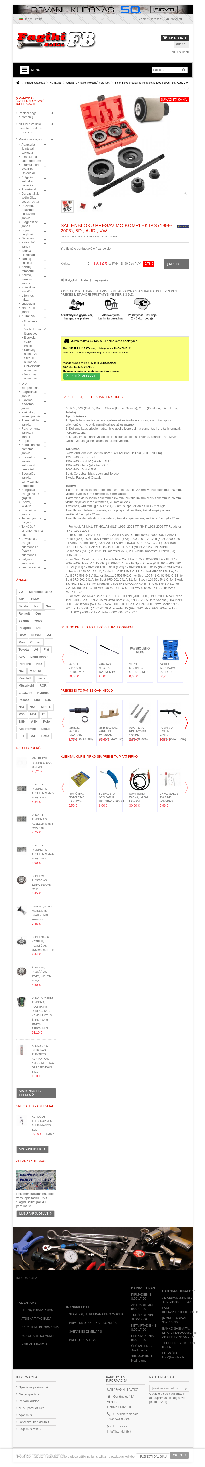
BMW (35, 599)
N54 (21, 707)
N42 (39, 664)
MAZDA (35, 671)
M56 (22, 714)
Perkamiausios (29, 1401)
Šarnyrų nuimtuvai (29, 352)
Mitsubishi (26, 685)
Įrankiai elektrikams (29, 252)
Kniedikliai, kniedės (29, 289)
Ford (37, 606)
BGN (22, 721)
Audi (22, 599)
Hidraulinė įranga (29, 244)
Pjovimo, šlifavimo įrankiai (28, 404)
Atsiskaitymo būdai (37, 1318)
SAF (33, 736)
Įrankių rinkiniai (27, 261)
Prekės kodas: (69, 236)
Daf (38, 628)
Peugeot (25, 628)
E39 (21, 736)
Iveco (41, 678)
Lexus (46, 728)
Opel (38, 613)
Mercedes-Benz (40, 592)
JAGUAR (25, 692)
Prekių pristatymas (37, 1310)
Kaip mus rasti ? (34, 1344)
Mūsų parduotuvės (32, 1408)
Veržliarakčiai (31, 567)
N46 (21, 671)
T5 (43, 714)
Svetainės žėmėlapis (85, 1331)
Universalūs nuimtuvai (29, 368)
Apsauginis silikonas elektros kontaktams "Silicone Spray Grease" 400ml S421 (43, 1058)
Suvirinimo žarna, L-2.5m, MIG (139, 797)
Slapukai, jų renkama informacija (96, 1314)
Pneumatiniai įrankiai (31, 422)
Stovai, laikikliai (27, 504)
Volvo (38, 620)
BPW (22, 635)
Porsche (25, 664)
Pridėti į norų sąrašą (94, 280)
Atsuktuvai (29, 189)
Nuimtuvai (28, 316)
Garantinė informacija (40, 1327)
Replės (26, 441)
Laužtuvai (28, 303)
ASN (34, 721)
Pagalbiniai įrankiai (29, 394)
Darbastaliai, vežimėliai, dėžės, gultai (30, 197)
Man (22, 642)
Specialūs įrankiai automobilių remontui (30, 463)
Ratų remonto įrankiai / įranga (31, 432)
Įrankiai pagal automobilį (28, 115)
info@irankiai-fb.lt (119, 1431)
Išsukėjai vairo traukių (29, 341)
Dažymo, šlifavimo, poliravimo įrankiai (29, 212)
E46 (48, 700)
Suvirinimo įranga (29, 512)
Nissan (36, 635)
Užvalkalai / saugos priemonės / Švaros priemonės (30, 547)
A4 (49, 635)
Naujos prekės (29, 748)
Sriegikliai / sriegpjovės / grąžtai (30, 494)
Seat (49, 606)
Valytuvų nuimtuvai (29, 376)
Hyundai (43, 692)
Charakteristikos (107, 397)
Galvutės (28, 238)
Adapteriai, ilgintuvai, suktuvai (29, 148)
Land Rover (39, 656)
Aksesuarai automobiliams (31, 159)
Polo (46, 721)
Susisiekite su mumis (38, 1336)
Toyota (24, 649)
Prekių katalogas (30, 139)
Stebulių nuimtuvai (29, 360)
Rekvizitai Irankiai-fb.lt (34, 1422)
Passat (24, 700)
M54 (33, 714)
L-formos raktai (28, 297)
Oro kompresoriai (30, 386)
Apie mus (25, 1415)
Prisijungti (180, 52)
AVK (22, 656)
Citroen (35, 642)
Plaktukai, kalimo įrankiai (31, 414)
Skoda (23, 606)
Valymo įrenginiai (28, 561)
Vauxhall (25, 678)
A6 (36, 649)
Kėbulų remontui (28, 269)
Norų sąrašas (150, 19)
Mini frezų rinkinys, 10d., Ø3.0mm (42, 762)
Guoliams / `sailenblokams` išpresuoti (29, 327)
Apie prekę (73, 397)
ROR (43, 685)
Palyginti (71, 280)
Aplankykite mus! (31, 1161)
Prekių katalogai (82, 1340)
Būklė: (105, 236)
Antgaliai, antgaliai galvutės (28, 181)
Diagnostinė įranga (30, 224)
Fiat (46, 649)
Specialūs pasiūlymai (34, 1106)
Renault (24, 613)
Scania (24, 620)
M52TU (46, 707)
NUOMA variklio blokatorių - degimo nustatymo (32, 128)
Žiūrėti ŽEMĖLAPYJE (81, 376)
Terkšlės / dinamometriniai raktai (31, 530)
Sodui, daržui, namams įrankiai (31, 449)
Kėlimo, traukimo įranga (28, 279)
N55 (32, 707)
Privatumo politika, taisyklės (93, 1323)
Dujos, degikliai (27, 232)
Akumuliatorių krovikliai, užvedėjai (31, 169)
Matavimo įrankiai (28, 310)
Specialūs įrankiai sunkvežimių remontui (30, 479)
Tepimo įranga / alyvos (31, 520)
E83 (37, 700)
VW (21, 592)
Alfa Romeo (27, 728)
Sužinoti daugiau (153, 1456)
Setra (45, 736)
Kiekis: (65, 263)
